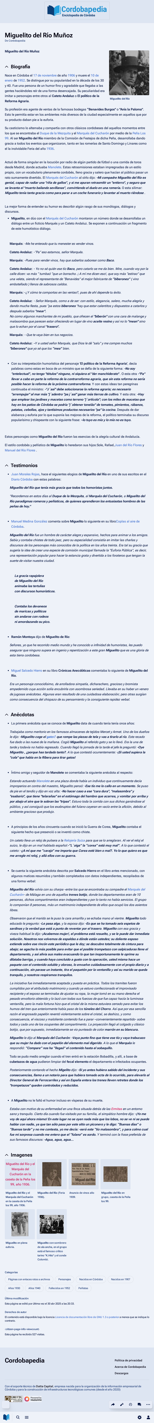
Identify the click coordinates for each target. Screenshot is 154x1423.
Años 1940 (34, 1288)
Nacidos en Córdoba (91, 1279)
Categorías (11, 1272)
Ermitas (116, 1109)
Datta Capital (44, 1386)
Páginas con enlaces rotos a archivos (29, 1279)
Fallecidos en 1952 (59, 1288)
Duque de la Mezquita (55, 133)
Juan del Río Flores (128, 445)
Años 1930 (14, 1288)
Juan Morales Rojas (25, 474)
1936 (50, 149)
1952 (21, 80)
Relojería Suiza (74, 840)
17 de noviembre (45, 75)
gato (50, 737)
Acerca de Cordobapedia (130, 1366)
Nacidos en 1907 (120, 1279)
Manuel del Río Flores (20, 450)
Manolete (54, 167)
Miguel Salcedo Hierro (26, 670)
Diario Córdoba (22, 479)
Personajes (64, 1279)
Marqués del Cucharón (93, 133)
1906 (71, 75)
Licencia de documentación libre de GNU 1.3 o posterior (87, 1317)
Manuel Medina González (29, 521)
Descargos (121, 1373)
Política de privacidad (128, 1360)
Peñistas (83, 1288)
